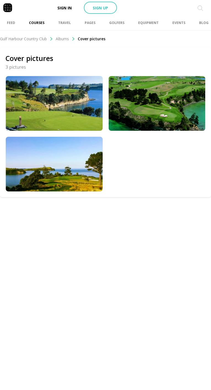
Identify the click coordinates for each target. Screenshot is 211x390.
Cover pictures (91, 38)
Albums (65, 38)
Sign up (100, 7)
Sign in (64, 7)
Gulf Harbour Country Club (26, 38)
